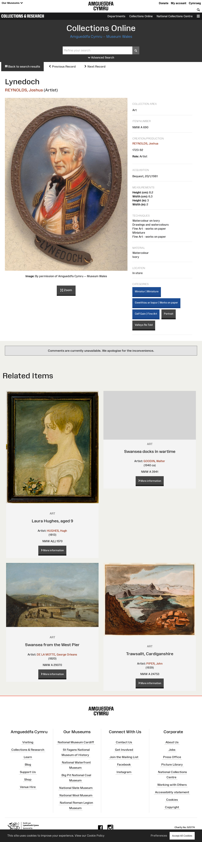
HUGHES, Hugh (57, 530)
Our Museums (12, 3)
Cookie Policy (95, 835)
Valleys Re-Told (144, 324)
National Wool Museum (75, 795)
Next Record (94, 66)
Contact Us (124, 742)
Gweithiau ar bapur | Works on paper (156, 302)
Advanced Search (101, 57)
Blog (28, 764)
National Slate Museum (75, 788)
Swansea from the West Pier (52, 644)
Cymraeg (195, 3)
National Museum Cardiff (76, 742)
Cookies (172, 799)
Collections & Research (22, 16)
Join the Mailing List (124, 757)
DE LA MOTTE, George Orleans (57, 654)
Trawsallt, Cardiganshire (149, 653)
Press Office (172, 757)
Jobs (172, 749)
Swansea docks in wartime (149, 451)
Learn (28, 757)
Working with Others (172, 784)
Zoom (66, 290)
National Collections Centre (175, 16)
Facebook (124, 764)
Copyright (172, 807)
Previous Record (62, 66)
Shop (27, 779)
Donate (163, 3)
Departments (116, 16)
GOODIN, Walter (154, 461)
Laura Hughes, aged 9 (52, 521)
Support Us (28, 772)
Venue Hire (28, 787)
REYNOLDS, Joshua (24, 90)
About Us (171, 742)
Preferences (159, 835)
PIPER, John (154, 663)
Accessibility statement (172, 792)
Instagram (123, 772)
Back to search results (22, 66)
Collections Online (141, 16)
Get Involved (124, 749)
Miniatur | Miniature (146, 291)
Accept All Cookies (182, 835)
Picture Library (172, 764)
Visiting (27, 742)
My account (178, 3)
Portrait (168, 313)
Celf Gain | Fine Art (146, 313)
